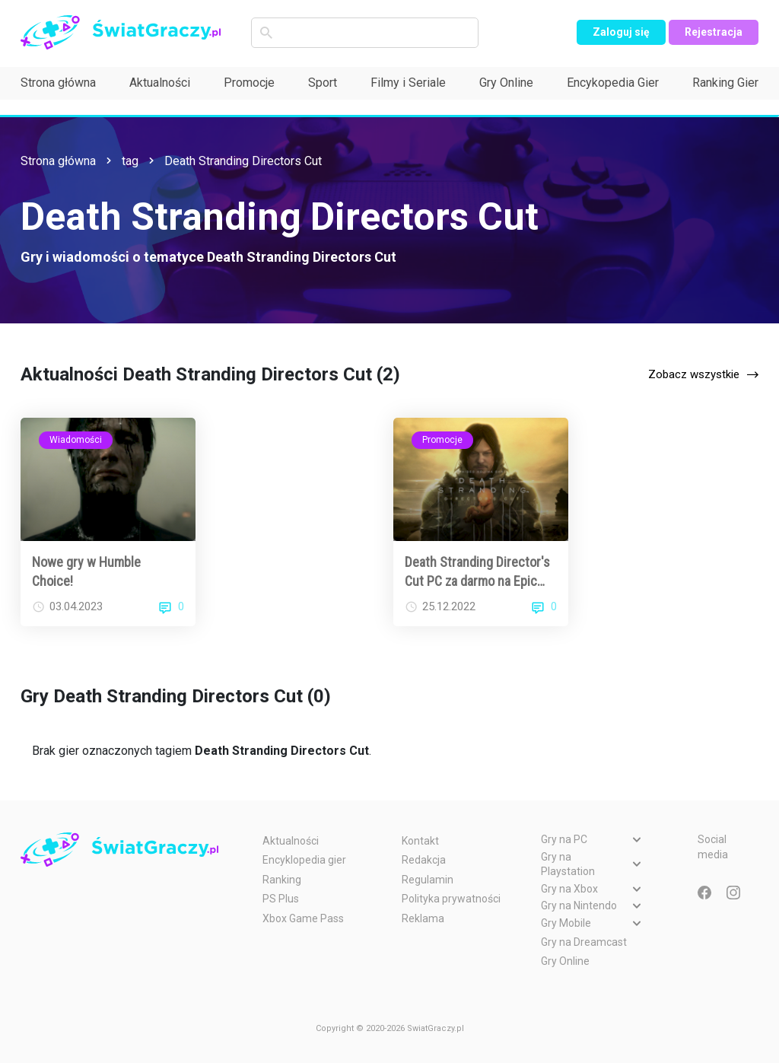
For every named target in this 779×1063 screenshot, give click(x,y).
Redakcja (424, 860)
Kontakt (420, 841)
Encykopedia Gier (613, 82)
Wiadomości (75, 439)
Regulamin (427, 880)
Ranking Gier (725, 82)
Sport (322, 82)
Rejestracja (713, 32)
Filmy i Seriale (408, 82)
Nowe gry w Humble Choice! (86, 571)
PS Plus (280, 899)
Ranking (281, 880)
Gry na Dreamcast (584, 942)
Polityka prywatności (451, 899)
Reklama (423, 918)
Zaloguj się (621, 32)
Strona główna (58, 82)
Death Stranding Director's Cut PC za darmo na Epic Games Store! (477, 572)
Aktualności (159, 82)
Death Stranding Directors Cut (243, 161)
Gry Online (506, 82)
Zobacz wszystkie (693, 374)
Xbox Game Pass (303, 918)
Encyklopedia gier (304, 860)
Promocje (249, 82)
